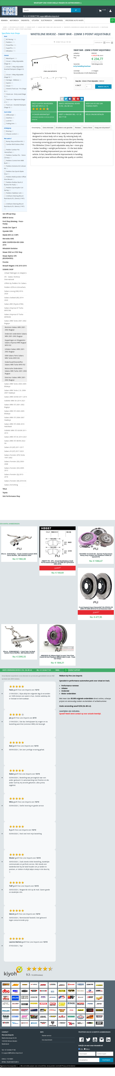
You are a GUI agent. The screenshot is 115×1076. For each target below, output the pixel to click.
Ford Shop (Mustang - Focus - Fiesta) (13, 222)
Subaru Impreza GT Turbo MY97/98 (13, 309)
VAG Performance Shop (11, 496)
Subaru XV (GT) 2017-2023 (14, 451)
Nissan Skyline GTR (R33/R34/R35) (9, 257)
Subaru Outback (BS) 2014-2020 (14, 298)
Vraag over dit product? (102, 128)
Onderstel (25, 20)
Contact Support (72, 670)
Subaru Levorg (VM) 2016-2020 (13, 292)
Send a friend (87, 128)
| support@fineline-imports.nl (49, 16)
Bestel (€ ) (103, 87)
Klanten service (46, 1035)
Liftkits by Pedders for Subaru (15, 283)
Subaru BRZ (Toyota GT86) (13, 304)
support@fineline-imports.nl (13, 1053)
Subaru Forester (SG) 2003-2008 (14, 462)
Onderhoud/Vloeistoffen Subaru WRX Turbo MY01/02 (15, 363)
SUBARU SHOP (8, 269)
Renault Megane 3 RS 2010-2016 (15, 266)
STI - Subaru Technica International (12, 278)
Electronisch (46, 20)
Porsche (5, 262)
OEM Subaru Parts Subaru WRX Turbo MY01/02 (14, 356)
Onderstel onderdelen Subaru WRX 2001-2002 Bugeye (16, 335)
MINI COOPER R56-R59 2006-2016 (13, 243)
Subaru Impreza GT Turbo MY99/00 (13, 315)
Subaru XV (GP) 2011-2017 (14, 447)
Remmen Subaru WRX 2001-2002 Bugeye (15, 328)
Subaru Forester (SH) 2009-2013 (14, 469)
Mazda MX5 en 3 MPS (10, 235)
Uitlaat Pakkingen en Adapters (15, 273)
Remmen (4, 20)
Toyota (5, 492)
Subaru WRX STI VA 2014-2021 (15, 437)
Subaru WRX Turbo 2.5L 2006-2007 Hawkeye (15, 391)
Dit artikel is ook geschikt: (64, 128)
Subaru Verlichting (11, 485)
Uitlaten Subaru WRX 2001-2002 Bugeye (15, 350)
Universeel (58, 20)
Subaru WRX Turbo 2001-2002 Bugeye (15, 322)
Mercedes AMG (8, 239)
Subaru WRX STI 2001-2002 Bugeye (14, 405)
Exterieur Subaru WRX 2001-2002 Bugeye (15, 378)
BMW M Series (8, 218)
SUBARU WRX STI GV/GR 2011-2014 (15, 431)
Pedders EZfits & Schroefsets (15, 287)
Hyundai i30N (8, 231)
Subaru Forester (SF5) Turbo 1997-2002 (14, 456)
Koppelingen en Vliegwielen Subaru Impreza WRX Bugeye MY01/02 (15, 342)
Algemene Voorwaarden (8, 1066)
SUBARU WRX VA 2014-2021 (14, 401)
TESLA (5, 489)
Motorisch (14, 20)
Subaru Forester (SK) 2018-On (15, 481)
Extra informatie (48, 128)
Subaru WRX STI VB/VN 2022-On (15, 442)
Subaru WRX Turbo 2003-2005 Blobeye (15, 385)
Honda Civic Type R (10, 227)
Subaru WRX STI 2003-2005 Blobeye (14, 412)
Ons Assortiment (47, 1040)
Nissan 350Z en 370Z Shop (12, 252)
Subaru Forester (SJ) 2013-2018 (14, 475)
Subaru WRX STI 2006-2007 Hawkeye (14, 418)
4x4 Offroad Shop (9, 214)
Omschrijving (36, 128)
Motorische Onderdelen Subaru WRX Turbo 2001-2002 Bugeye (16, 371)
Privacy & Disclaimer (68, 1066)
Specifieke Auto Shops (74, 20)
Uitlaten (35, 20)
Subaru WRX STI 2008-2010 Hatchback (14, 425)
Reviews (78, 128)
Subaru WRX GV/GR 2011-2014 (15, 397)
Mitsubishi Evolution (10, 248)
